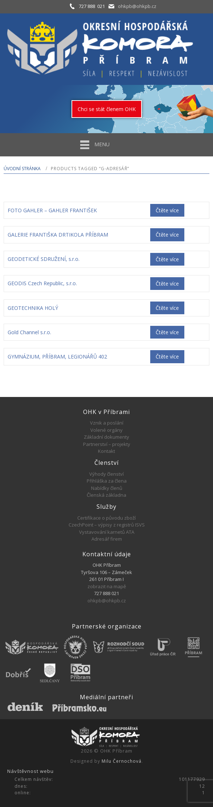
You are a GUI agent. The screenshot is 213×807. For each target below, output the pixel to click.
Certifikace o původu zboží (106, 518)
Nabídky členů (106, 488)
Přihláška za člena (107, 481)
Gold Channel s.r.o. (29, 332)
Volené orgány (106, 430)
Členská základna (106, 495)
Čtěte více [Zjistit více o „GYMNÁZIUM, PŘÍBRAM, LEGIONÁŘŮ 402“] (167, 356)
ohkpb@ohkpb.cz (137, 6)
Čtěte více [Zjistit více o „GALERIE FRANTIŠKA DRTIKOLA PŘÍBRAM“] (167, 234)
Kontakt (106, 451)
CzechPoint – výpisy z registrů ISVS (107, 524)
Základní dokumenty (106, 437)
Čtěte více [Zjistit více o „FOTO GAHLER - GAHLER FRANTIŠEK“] (167, 210)
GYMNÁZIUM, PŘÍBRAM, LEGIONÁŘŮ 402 (57, 356)
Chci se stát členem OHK (107, 109)
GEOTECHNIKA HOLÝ (33, 307)
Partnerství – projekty (106, 444)
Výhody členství (106, 474)
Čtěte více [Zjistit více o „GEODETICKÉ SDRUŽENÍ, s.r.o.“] (167, 259)
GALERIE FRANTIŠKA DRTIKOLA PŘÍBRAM (58, 234)
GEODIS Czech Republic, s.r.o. (42, 283)
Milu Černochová (122, 761)
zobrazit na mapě (106, 586)
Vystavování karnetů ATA (106, 532)
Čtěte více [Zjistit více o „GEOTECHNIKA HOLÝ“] (167, 307)
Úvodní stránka (22, 168)
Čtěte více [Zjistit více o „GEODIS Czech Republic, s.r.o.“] (167, 283)
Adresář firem (106, 539)
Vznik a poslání (106, 422)
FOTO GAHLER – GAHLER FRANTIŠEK (52, 210)
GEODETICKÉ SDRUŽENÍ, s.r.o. (43, 258)
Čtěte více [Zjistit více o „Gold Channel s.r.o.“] (167, 332)
